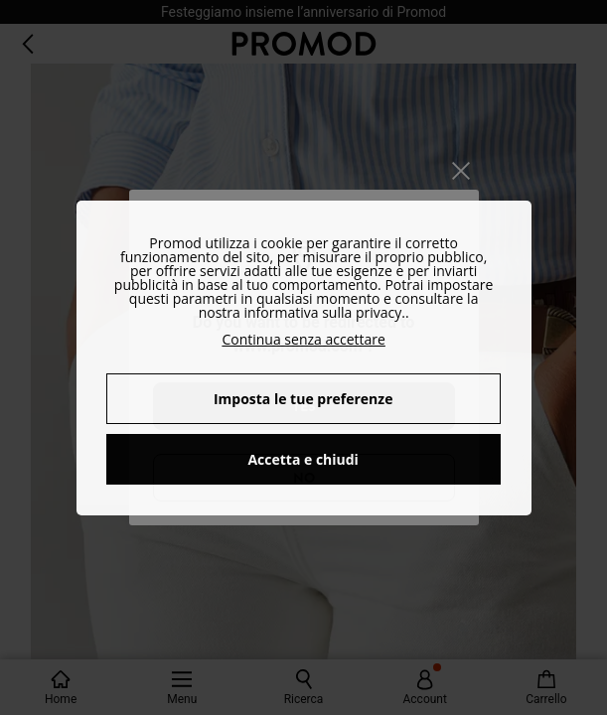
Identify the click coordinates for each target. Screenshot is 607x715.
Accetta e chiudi (303, 459)
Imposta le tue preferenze (303, 398)
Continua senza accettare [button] (303, 339)
